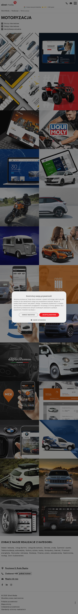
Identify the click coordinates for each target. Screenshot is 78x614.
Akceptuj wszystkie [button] (49, 315)
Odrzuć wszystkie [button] (28, 315)
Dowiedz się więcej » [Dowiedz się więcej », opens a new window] (28, 310)
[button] (39, 320)
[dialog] (39, 307)
